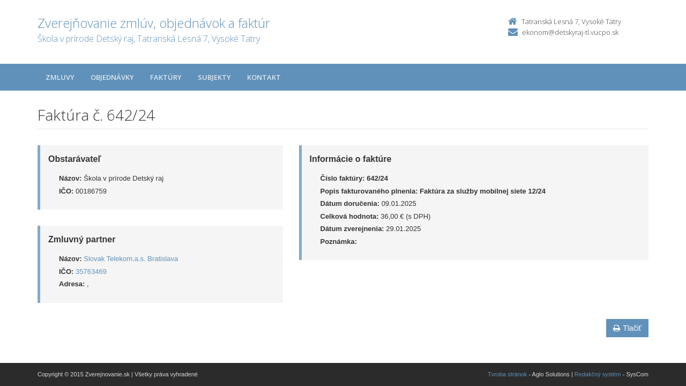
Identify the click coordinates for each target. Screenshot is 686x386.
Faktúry (166, 77)
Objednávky (112, 77)
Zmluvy (60, 77)
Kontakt (264, 77)
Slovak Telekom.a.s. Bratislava (131, 259)
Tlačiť (627, 328)
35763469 (91, 272)
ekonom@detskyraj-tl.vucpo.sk (570, 32)
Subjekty (214, 77)
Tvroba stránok (507, 374)
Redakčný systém (598, 374)
